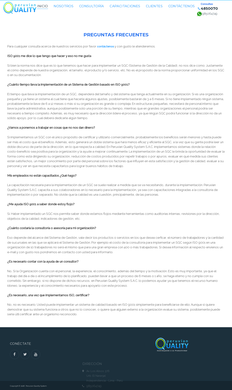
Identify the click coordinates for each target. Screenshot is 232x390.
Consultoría (91, 6)
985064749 (209, 13)
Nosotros (63, 6)
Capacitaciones (125, 6)
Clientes (154, 6)
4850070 (209, 8)
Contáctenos (181, 6)
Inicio (42, 6)
